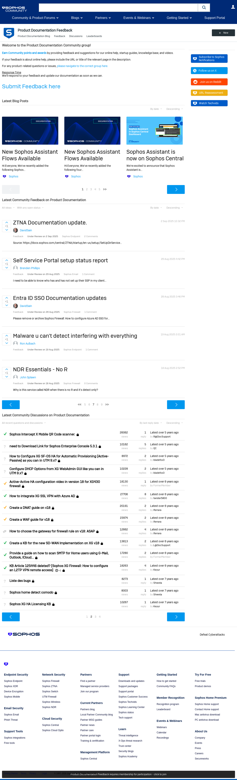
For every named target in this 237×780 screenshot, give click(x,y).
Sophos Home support (207, 704)
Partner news (87, 725)
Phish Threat (11, 719)
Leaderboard (163, 709)
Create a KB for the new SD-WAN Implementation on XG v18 (54, 543)
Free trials (200, 681)
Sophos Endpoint (13, 681)
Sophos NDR (49, 707)
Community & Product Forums (33, 18)
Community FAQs (166, 686)
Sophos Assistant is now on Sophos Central (155, 155)
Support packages (128, 686)
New (225, 32)
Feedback (59, 36)
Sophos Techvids (127, 702)
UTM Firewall (49, 696)
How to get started (166, 681)
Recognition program (168, 704)
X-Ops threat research (130, 740)
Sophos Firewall (50, 681)
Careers (199, 753)
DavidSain (26, 230)
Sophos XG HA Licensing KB (30, 604)
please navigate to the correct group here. (82, 66)
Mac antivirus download (207, 714)
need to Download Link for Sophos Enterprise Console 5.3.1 (53, 446)
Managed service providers (94, 686)
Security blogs (125, 751)
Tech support (125, 717)
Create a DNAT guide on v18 (29, 508)
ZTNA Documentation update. (50, 222)
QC (155, 448)
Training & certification (92, 740)
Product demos (203, 686)
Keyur (156, 569)
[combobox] (118, 8)
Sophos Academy (127, 756)
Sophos (13, 176)
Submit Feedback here (31, 86)
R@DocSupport (161, 436)
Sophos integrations (14, 737)
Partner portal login (90, 735)
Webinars (162, 727)
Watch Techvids (206, 103)
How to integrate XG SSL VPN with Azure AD (42, 496)
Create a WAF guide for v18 (29, 520)
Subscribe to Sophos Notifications (208, 58)
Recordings (163, 737)
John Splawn (28, 377)
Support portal (125, 691)
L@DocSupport (161, 545)
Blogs (75, 18)
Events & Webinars (137, 18)
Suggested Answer (5, 483)
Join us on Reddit (207, 81)
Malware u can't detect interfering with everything (75, 335)
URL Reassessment (208, 93)
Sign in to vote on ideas (6, 222)
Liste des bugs (20, 581)
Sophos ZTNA (49, 686)
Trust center (124, 746)
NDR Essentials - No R (40, 369)
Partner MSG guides (91, 719)
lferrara (157, 510)
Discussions (75, 36)
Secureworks (202, 758)
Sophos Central (50, 725)
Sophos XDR (11, 686)
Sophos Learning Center (131, 707)
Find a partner (87, 681)
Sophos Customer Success (133, 696)
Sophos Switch (50, 691)
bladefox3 (158, 460)
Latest (164, 432)
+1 (60, 570)
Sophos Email (11, 714)
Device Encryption (14, 691)
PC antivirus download (207, 719)
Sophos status (126, 712)
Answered (5, 434)
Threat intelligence (128, 735)
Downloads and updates (131, 681)
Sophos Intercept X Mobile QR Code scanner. (42, 434)
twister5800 (160, 498)
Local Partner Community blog (96, 714)
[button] (204, 7)
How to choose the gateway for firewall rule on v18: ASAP (52, 531)
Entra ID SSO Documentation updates (60, 298)
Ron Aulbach (27, 343)
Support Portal (214, 18)
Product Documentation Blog (34, 36)
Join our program (89, 691)
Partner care (87, 730)
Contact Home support (207, 709)
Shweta (157, 582)
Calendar (161, 732)
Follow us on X (204, 70)
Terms (23, 773)
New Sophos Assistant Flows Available (30, 155)
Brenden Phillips (30, 268)
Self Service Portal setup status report (60, 260)
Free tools (9, 743)
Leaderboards (94, 36)
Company (200, 737)
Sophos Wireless (51, 702)
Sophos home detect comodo (31, 592)
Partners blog (87, 709)
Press (198, 748)
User (233, 7)
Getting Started (177, 18)
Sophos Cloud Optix (53, 730)
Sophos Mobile (12, 696)
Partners (101, 18)
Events (198, 743)
